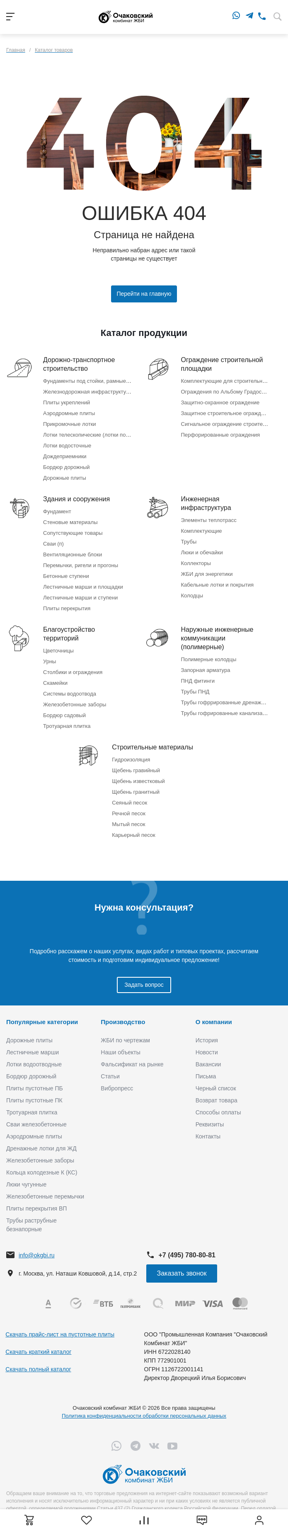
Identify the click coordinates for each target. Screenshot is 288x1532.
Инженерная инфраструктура (206, 503)
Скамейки (55, 683)
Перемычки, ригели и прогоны (80, 565)
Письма (206, 1076)
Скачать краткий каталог (38, 1351)
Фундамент (57, 511)
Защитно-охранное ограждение (220, 402)
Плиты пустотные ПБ (34, 1088)
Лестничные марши (32, 1052)
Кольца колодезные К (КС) (41, 1172)
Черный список (216, 1088)
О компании (214, 1021)
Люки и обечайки (202, 552)
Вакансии (208, 1064)
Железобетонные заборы (74, 704)
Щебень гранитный (136, 792)
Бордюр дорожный (66, 467)
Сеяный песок (129, 803)
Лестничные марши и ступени (80, 597)
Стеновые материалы (70, 522)
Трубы (189, 542)
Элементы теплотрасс (209, 520)
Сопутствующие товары (73, 533)
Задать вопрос (144, 984)
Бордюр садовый (64, 715)
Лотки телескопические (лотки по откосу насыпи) (104, 435)
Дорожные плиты (64, 478)
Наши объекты (120, 1052)
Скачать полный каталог (38, 1369)
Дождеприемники (65, 456)
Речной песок (128, 813)
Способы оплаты (218, 1112)
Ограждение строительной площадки (222, 364)
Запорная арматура (205, 670)
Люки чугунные (26, 1184)
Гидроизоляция (131, 759)
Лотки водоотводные (34, 1064)
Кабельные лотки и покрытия (217, 585)
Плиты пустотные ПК (34, 1100)
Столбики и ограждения (72, 672)
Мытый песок (128, 824)
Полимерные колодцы (209, 659)
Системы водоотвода (69, 694)
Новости (207, 1052)
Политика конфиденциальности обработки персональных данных (144, 1416)
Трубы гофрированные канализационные (233, 713)
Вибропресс (117, 1088)
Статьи (110, 1076)
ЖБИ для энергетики (207, 574)
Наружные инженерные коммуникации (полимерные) (217, 638)
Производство (123, 1021)
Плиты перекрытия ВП (36, 1208)
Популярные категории (42, 1021)
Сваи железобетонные (36, 1124)
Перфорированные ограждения (220, 435)
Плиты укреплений (66, 402)
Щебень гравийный (136, 770)
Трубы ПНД (195, 692)
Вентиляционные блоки (72, 554)
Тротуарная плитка (66, 726)
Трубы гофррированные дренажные (226, 702)
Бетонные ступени (66, 576)
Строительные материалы (152, 747)
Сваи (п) (53, 544)
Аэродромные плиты (69, 413)
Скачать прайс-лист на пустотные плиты (59, 1334)
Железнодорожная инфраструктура (87, 392)
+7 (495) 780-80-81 (187, 1255)
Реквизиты (210, 1124)
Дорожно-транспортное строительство (79, 364)
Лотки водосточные (67, 445)
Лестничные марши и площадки (83, 587)
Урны (49, 661)
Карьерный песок (133, 835)
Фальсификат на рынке (132, 1064)
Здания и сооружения (76, 499)
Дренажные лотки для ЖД (41, 1148)
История (207, 1040)
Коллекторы (196, 563)
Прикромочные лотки (69, 424)
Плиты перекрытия (66, 608)
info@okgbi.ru (37, 1255)
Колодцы (192, 595)
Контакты (208, 1136)
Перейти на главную (143, 293)
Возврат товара (216, 1100)
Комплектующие (201, 531)
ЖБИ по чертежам (125, 1040)
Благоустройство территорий (69, 634)
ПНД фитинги (198, 681)
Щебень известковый (138, 781)
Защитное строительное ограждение (227, 413)
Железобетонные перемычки (45, 1196)
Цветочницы (58, 651)
